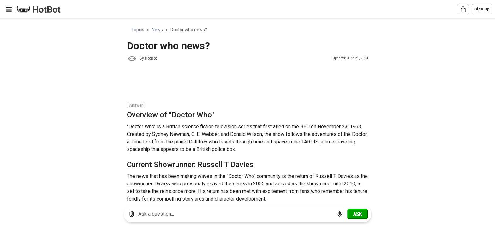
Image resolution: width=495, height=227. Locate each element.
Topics (137, 29)
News (157, 29)
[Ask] (357, 214)
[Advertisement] (242, 82)
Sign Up (482, 9)
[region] (247, 110)
